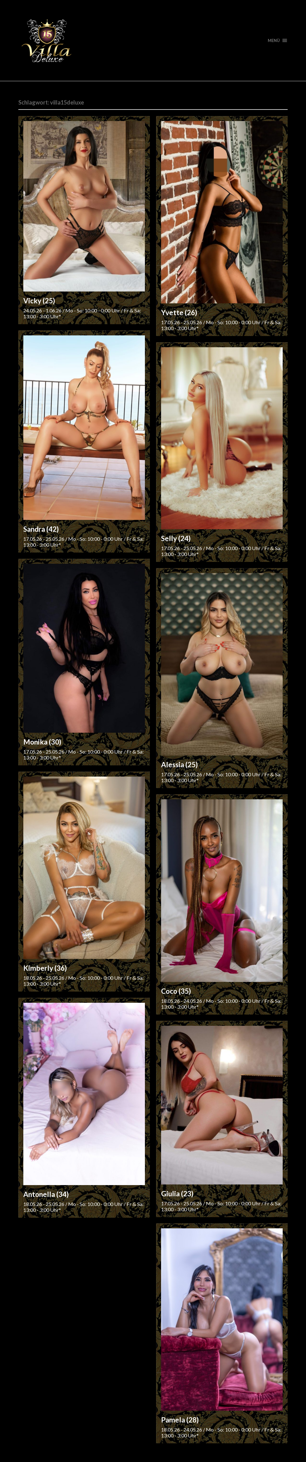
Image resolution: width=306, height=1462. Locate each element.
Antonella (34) (46, 1194)
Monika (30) (42, 742)
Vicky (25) (39, 301)
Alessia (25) (179, 764)
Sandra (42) (41, 529)
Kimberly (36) (45, 968)
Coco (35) (176, 991)
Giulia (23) (177, 1193)
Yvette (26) (179, 312)
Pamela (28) (180, 1420)
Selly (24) (176, 538)
